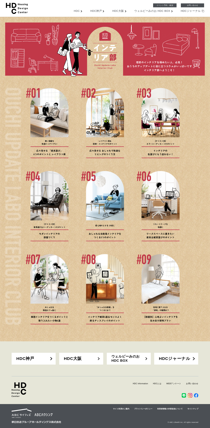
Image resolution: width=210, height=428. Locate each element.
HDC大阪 (73, 358)
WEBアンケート (173, 383)
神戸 (96, 10)
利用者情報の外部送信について (170, 409)
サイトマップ (192, 409)
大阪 (118, 10)
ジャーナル (191, 10)
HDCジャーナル (174, 358)
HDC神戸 (25, 358)
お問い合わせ (192, 5)
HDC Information (140, 383)
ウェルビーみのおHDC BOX (125, 358)
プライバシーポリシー (143, 409)
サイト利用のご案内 (121, 409)
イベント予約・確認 (165, 5)
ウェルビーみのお (152, 10)
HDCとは (157, 383)
